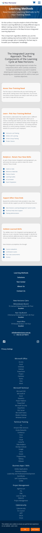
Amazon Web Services (21, 428)
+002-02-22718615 (22, 335)
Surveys (8, 257)
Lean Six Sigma (21, 496)
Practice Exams (10, 174)
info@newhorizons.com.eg (21, 333)
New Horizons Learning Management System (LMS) (20, 208)
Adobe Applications (21, 469)
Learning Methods (21, 273)
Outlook (21, 369)
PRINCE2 (21, 498)
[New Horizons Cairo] (5, 3)
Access (21, 362)
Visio (21, 381)
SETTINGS (35, 529)
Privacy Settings (7, 349)
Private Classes (10, 141)
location (21, 308)
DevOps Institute (21, 447)
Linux (21, 452)
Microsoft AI (21, 394)
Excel (21, 364)
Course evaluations (11, 249)
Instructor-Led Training (12, 133)
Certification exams (11, 252)
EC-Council (21, 511)
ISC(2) (21, 518)
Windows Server (21, 417)
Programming (21, 456)
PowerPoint (21, 371)
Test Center (21, 282)
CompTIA (21, 442)
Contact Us (21, 291)
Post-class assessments (13, 254)
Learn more (14, 526)
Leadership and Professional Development (21, 474)
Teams (21, 379)
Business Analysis (21, 471)
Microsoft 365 (21, 391)
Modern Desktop (21, 415)
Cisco (21, 435)
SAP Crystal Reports (21, 478)
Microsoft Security (21, 406)
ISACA (21, 516)
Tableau (21, 459)
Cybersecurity (21, 508)
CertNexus (21, 433)
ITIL (21, 491)
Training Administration (12, 213)
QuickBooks (21, 476)
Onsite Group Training (12, 138)
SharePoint (21, 408)
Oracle (21, 454)
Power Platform (21, 401)
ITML (21, 493)
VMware (21, 461)
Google (21, 449)
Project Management (21, 501)
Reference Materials (12, 171)
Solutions (21, 277)
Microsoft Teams (21, 413)
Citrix (21, 437)
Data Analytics (21, 444)
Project (21, 374)
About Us (21, 286)
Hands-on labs (10, 169)
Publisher (21, 376)
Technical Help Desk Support (14, 210)
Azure (21, 396)
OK (25, 529)
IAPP (21, 513)
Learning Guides (10, 177)
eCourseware (10, 179)
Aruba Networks (21, 430)
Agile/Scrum (21, 489)
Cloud (21, 440)
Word (21, 383)
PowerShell (21, 403)
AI (21, 425)
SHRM (21, 481)
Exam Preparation (11, 182)
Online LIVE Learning (12, 136)
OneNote (21, 367)
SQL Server (21, 410)
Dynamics (21, 398)
